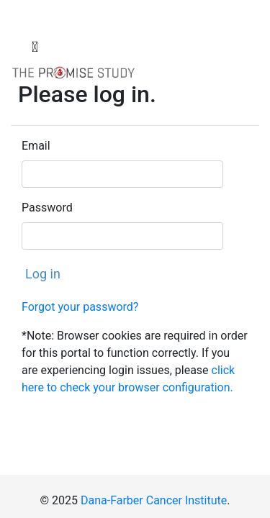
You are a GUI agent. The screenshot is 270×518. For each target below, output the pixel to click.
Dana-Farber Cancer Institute (154, 500)
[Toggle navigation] (35, 47)
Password (47, 207)
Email (36, 146)
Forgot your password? (80, 307)
